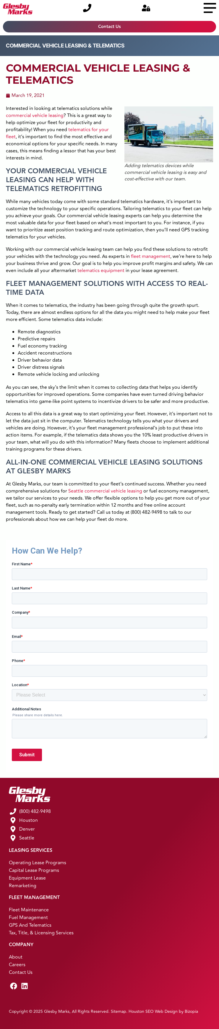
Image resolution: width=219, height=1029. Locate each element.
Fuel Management (28, 918)
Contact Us (21, 972)
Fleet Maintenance (29, 910)
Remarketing (22, 886)
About (15, 957)
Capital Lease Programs (34, 870)
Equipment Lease (27, 878)
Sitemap (118, 1011)
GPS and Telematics (30, 925)
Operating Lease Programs (37, 863)
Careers (17, 965)
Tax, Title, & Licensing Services (41, 933)
